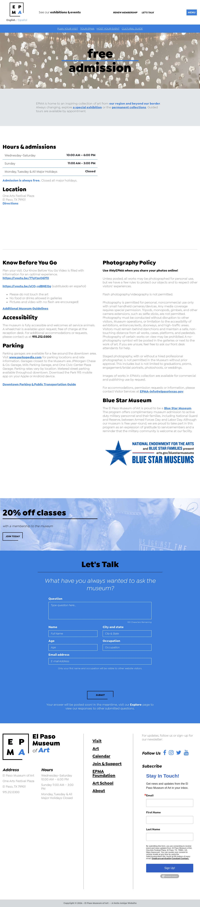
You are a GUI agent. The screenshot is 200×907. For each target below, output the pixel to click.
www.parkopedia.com (25, 357)
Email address (58, 655)
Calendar (101, 756)
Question (55, 599)
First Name (153, 812)
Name (52, 627)
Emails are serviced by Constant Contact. (170, 858)
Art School (102, 783)
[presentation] (72, 681)
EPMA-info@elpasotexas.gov (161, 391)
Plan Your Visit (67, 28)
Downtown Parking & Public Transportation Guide (39, 384)
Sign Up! (169, 868)
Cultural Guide (132, 28)
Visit (96, 741)
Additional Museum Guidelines (25, 308)
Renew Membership (125, 12)
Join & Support (107, 763)
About (98, 790)
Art (95, 748)
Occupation (111, 641)
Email (150, 795)
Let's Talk (148, 12)
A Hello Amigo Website (124, 903)
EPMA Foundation (103, 773)
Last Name (153, 829)
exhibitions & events (65, 12)
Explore (136, 705)
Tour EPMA (87, 28)
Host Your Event (108, 28)
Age (51, 641)
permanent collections (129, 107)
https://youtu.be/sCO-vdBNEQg (27, 286)
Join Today (13, 536)
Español (22, 20)
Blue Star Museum (177, 408)
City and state (113, 627)
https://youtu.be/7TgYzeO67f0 (26, 278)
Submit (100, 695)
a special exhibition (87, 107)
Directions (10, 203)
